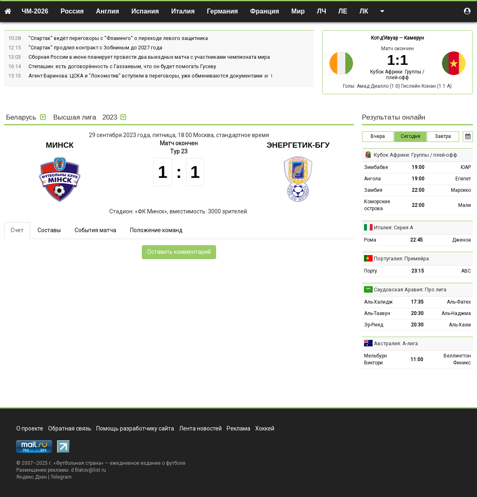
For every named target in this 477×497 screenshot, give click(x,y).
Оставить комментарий (179, 251)
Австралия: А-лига (396, 343)
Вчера (378, 136)
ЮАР (466, 167)
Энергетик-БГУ (298, 145)
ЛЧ (321, 11)
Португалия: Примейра (401, 258)
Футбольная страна (78, 463)
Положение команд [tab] (156, 230)
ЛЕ (342, 11)
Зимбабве (376, 167)
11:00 (417, 359)
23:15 (417, 271)
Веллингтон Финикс (457, 359)
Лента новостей (200, 428)
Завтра (443, 136)
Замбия (373, 190)
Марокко (461, 190)
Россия (72, 11)
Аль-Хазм (460, 325)
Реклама (238, 428)
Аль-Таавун (377, 313)
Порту (370, 271)
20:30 (417, 313)
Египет (463, 179)
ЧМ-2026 (35, 11)
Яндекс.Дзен (31, 477)
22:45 (416, 240)
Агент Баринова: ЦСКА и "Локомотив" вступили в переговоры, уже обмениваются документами (146, 76)
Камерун (414, 38)
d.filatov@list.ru (88, 470)
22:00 (418, 190)
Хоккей (264, 428)
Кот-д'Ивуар (384, 38)
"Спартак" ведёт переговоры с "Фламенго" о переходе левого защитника (118, 38)
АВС (466, 271)
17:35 (417, 302)
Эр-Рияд (373, 325)
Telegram (61, 477)
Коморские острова (377, 205)
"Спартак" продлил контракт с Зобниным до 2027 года (95, 47)
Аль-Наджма (456, 313)
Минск (59, 145)
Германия (222, 11)
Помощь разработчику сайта (135, 428)
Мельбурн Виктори (375, 359)
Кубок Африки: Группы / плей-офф (397, 74)
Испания (145, 11)
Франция (264, 11)
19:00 (418, 167)
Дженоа (461, 240)
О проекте (29, 428)
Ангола (372, 179)
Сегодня (410, 136)
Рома (370, 240)
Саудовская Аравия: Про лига (410, 289)
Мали (464, 205)
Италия (183, 11)
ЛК (364, 11)
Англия (107, 11)
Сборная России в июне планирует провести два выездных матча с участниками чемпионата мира (149, 57)
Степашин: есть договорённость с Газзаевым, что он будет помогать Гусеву (122, 66)
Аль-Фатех (459, 302)
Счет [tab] (17, 230)
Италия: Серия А (393, 227)
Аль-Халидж (378, 302)
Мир (298, 11)
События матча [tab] (95, 230)
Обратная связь (69, 428)
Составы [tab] (49, 230)
